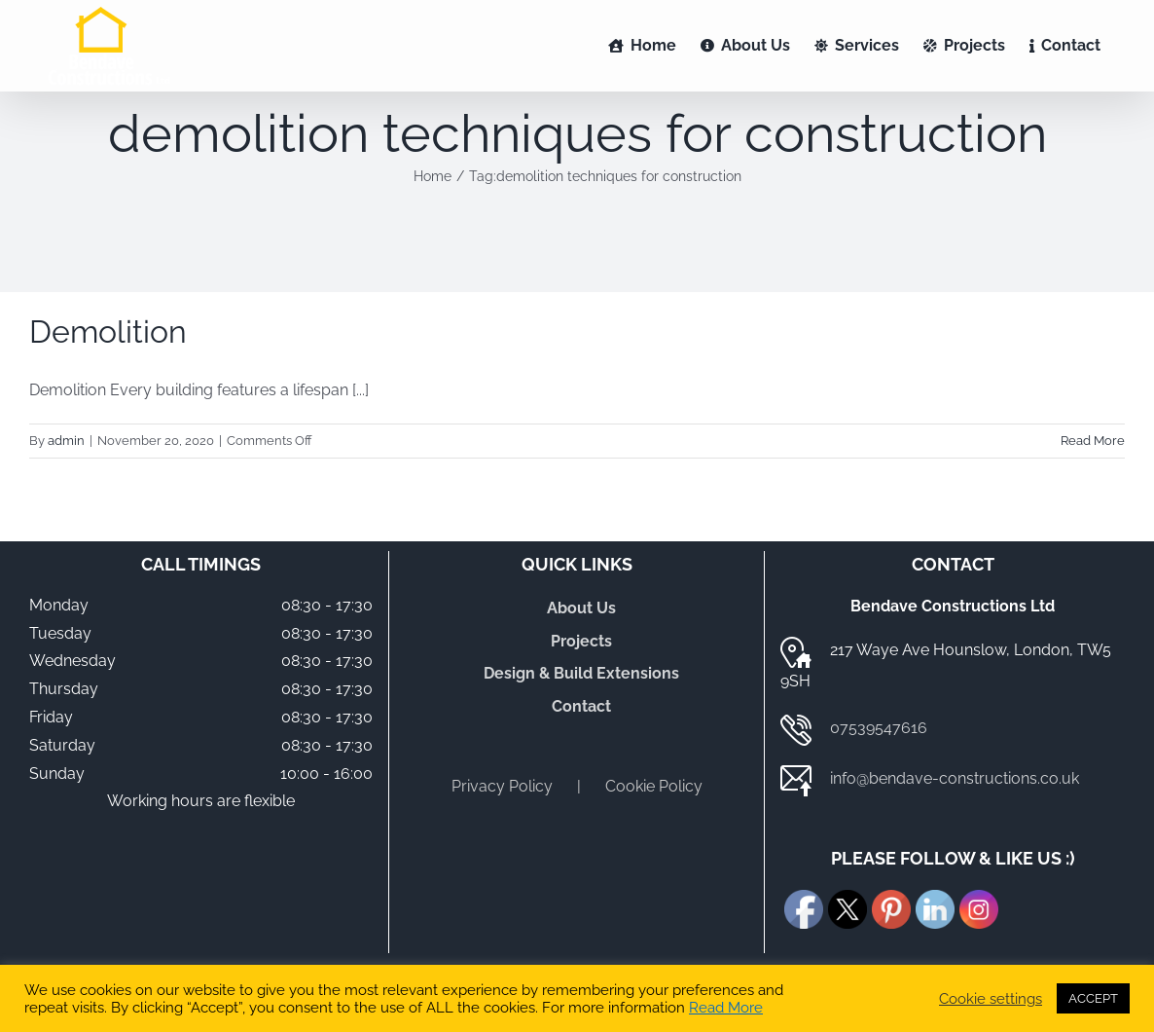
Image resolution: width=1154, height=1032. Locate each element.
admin (66, 440)
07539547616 (878, 728)
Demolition (108, 331)
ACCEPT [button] (1093, 998)
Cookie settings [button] (990, 998)
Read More (726, 1007)
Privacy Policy (502, 786)
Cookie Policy (654, 786)
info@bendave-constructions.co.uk (954, 778)
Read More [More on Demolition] (1093, 440)
